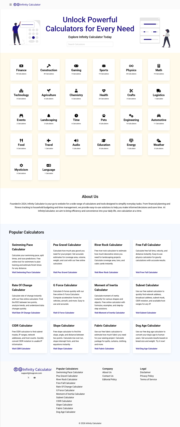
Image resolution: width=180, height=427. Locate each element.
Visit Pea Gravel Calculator (65, 272)
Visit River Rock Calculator (106, 272)
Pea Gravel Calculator (67, 376)
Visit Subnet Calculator (146, 313)
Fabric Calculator (64, 408)
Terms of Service (148, 379)
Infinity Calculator (93, 423)
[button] (28, 377)
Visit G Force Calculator (63, 313)
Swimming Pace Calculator (69, 372)
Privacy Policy (147, 376)
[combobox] (90, 44)
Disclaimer (145, 372)
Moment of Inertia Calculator (70, 394)
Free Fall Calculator (65, 383)
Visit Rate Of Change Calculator (26, 313)
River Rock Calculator (66, 379)
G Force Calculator (65, 390)
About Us (107, 372)
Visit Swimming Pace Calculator (26, 272)
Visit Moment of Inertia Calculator (109, 313)
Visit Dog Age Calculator (146, 348)
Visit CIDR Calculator (21, 348)
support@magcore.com (31, 373)
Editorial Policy (109, 379)
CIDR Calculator (64, 401)
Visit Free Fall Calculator (147, 272)
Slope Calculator (64, 404)
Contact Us (107, 376)
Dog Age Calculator (65, 412)
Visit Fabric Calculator (104, 348)
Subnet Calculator (65, 397)
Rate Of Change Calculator (69, 386)
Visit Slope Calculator (62, 348)
